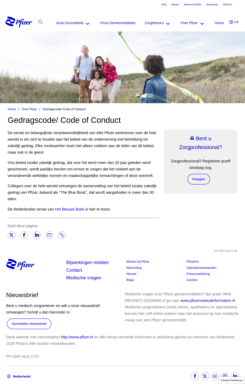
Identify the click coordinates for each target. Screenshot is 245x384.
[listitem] (218, 23)
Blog (164, 4)
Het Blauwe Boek (69, 209)
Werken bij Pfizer (192, 4)
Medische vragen (83, 277)
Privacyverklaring (198, 273)
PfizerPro (227, 4)
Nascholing (212, 4)
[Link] (62, 235)
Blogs (130, 280)
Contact (74, 270)
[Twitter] (11, 235)
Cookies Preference (231, 380)
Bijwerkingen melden (87, 262)
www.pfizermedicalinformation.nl (207, 300)
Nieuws (175, 4)
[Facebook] (24, 235)
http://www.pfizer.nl (77, 337)
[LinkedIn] (37, 235)
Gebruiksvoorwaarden (201, 267)
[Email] (49, 235)
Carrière (192, 280)
